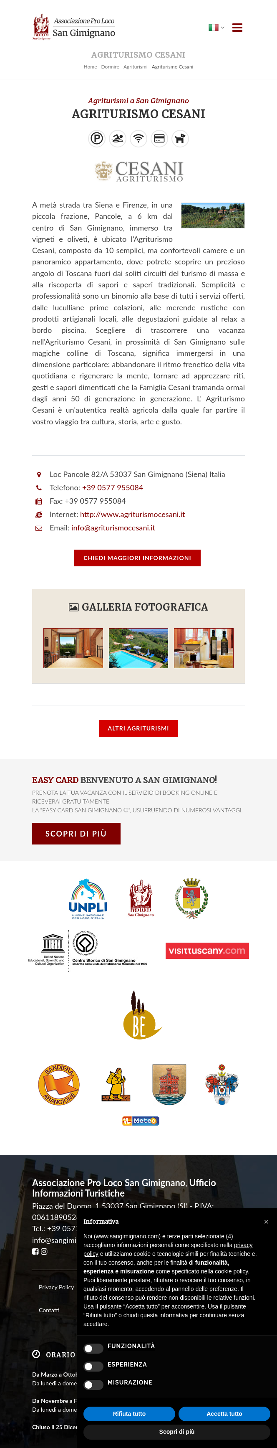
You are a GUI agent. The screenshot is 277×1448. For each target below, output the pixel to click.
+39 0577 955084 (112, 487)
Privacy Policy (56, 1274)
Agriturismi (135, 66)
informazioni (137, 557)
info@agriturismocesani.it (113, 527)
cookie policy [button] (231, 1271)
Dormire (110, 66)
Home (90, 66)
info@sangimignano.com (72, 1227)
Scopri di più (76, 833)
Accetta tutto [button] (224, 1413)
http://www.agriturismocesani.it (132, 514)
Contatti (49, 1297)
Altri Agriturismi (138, 728)
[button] (266, 1221)
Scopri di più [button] (177, 1431)
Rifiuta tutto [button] (129, 1413)
